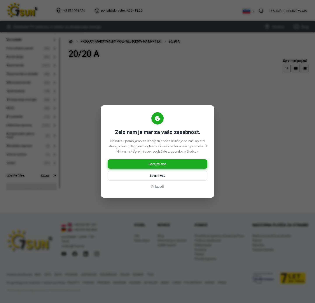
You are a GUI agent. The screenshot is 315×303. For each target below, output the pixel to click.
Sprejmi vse (157, 164)
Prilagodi (157, 187)
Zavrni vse (157, 176)
